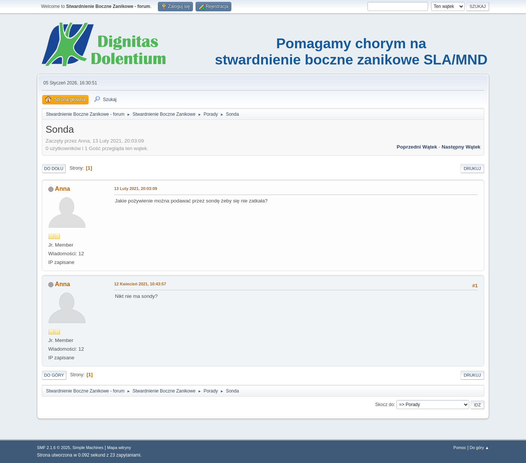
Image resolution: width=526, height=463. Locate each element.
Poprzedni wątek (417, 147)
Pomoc (459, 447)
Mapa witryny (119, 447)
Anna (62, 189)
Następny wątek (461, 147)
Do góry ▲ (479, 447)
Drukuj (472, 168)
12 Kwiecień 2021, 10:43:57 (140, 284)
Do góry (54, 375)
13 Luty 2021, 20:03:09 (135, 188)
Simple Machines (87, 447)
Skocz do (384, 404)
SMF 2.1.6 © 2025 (53, 447)
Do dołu (53, 168)
